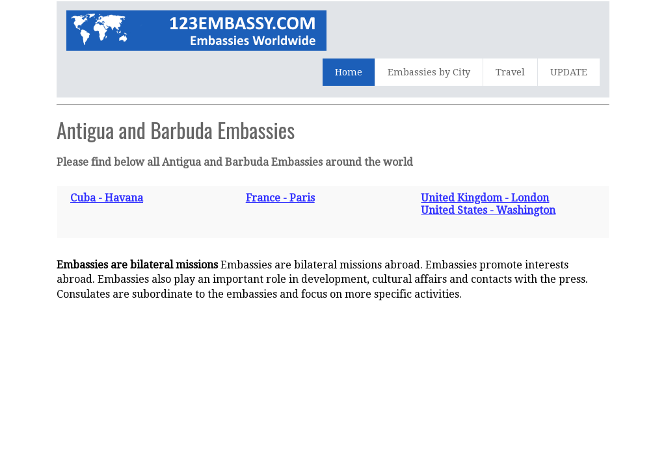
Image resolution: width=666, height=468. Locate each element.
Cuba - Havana (106, 198)
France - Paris (280, 198)
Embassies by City (429, 72)
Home (348, 72)
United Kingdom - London (485, 198)
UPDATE (568, 72)
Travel (510, 72)
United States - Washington (488, 210)
